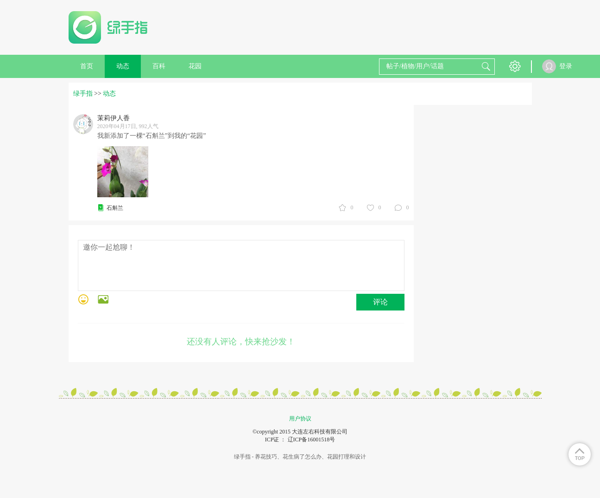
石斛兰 (115, 208)
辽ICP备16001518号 (311, 439)
